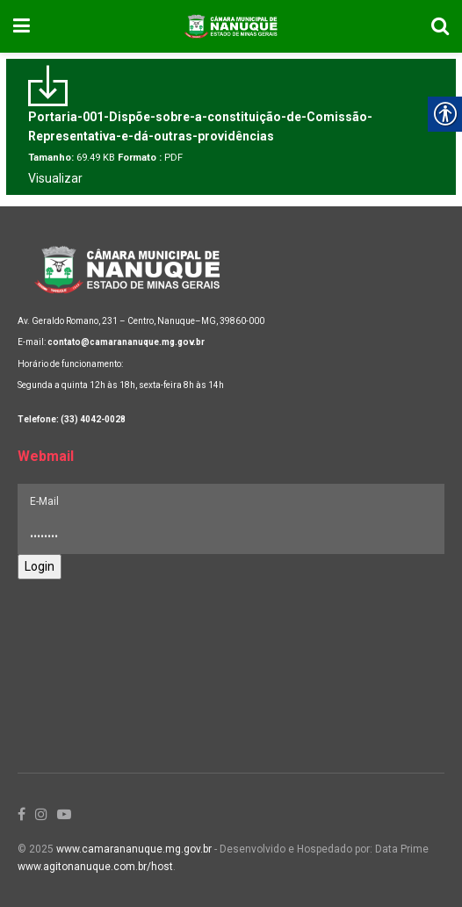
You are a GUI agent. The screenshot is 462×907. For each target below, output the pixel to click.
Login (39, 566)
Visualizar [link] (55, 178)
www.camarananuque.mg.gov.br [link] (134, 849)
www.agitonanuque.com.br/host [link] (95, 866)
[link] (21, 26)
